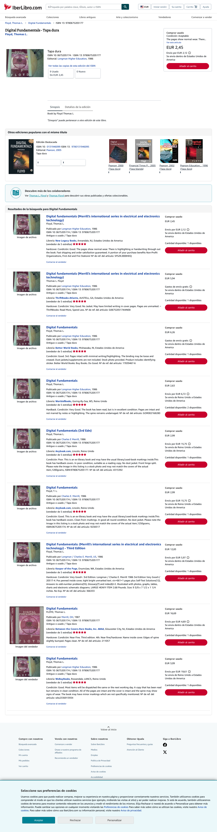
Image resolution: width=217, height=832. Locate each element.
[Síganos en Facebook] (165, 745)
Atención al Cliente (135, 749)
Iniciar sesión (160, 6)
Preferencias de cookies (116, 806)
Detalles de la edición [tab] (77, 107)
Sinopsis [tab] (55, 107)
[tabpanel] (104, 117)
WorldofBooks (63, 401)
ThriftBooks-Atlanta (66, 297)
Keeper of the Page (66, 568)
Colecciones (52, 17)
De (61, 73)
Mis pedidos (24, 760)
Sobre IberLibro (98, 744)
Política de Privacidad (100, 760)
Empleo (94, 755)
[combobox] (83, 7)
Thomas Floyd (56, 195)
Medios (94, 749)
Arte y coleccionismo (127, 17)
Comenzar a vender (201, 17)
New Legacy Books (65, 240)
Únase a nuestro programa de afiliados (68, 751)
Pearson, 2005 (53, 150)
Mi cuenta (23, 755)
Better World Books (66, 347)
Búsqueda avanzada (15, 17)
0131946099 (54, 146)
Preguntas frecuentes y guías (140, 744)
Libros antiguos (87, 17)
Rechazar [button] (75, 820)
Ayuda (206, 6)
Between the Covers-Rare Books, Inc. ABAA (79, 628)
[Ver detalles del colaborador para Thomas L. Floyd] (16, 34)
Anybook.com (63, 451)
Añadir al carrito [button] (187, 66)
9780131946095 (80, 146)
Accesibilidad (97, 777)
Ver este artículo (173, 42)
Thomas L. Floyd (37, 195)
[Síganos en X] (165, 752)
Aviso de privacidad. (131, 810)
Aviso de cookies (98, 771)
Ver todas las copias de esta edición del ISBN (71, 65)
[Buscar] (125, 7)
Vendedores (165, 17)
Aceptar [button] (38, 820)
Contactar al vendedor (56, 262)
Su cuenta (176, 6)
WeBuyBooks (62, 678)
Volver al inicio (108, 729)
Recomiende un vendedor (66, 758)
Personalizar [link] (114, 820)
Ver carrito (23, 766)
